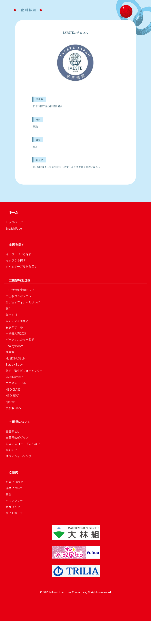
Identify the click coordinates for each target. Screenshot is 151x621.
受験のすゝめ (14, 327)
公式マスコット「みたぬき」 (24, 444)
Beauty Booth (14, 346)
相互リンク (13, 507)
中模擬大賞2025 (16, 333)
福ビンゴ (11, 315)
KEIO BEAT (12, 395)
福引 (8, 309)
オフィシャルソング (18, 456)
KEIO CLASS (13, 389)
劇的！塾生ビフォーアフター (24, 371)
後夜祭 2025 (13, 408)
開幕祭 (10, 352)
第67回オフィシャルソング (23, 302)
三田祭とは (13, 431)
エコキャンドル (16, 383)
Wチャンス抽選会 (17, 321)
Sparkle (10, 402)
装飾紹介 (11, 450)
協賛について (14, 488)
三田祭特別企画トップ (20, 290)
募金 (8, 494)
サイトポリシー (16, 513)
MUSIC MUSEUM (15, 358)
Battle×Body (14, 364)
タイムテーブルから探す (21, 266)
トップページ (14, 222)
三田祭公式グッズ (17, 437)
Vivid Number (14, 377)
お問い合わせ (14, 482)
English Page (14, 228)
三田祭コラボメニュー (20, 296)
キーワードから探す (18, 254)
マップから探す (16, 260)
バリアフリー (14, 500)
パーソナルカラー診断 (20, 339)
